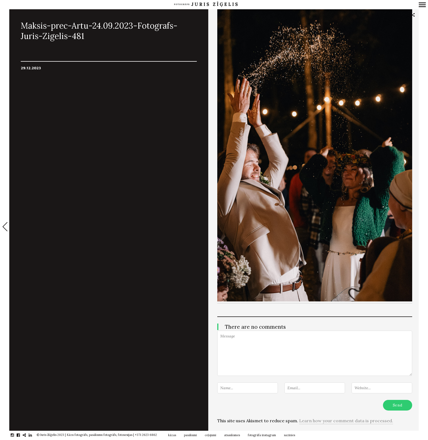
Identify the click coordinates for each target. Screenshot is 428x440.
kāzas (172, 435)
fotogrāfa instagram (262, 435)
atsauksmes (232, 435)
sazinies (289, 435)
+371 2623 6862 (146, 435)
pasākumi (190, 435)
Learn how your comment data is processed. (346, 420)
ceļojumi (210, 435)
